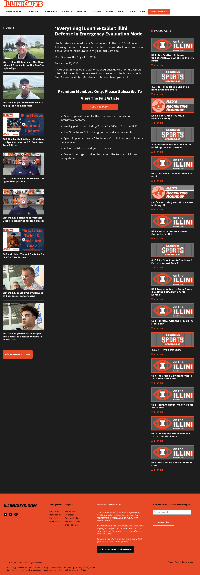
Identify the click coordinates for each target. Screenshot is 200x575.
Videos (109, 11)
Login (142, 11)
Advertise (81, 11)
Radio (121, 11)
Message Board (14, 11)
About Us (70, 511)
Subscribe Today (159, 11)
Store (132, 11)
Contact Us (71, 525)
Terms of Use (72, 521)
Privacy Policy (72, 518)
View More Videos (18, 354)
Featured (54, 511)
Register (69, 515)
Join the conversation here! (115, 549)
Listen (158, 65)
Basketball (50, 11)
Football (66, 11)
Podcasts (96, 11)
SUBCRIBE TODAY (100, 106)
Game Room (33, 11)
